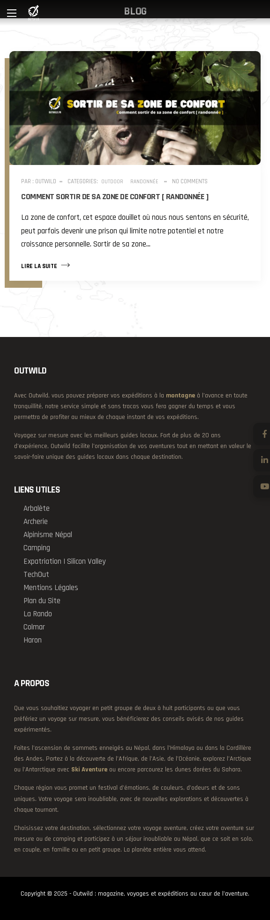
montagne (180, 395)
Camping (36, 548)
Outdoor (112, 182)
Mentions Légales (50, 588)
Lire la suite (45, 265)
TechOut (36, 574)
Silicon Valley (86, 561)
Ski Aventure (89, 769)
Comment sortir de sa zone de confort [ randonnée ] (115, 196)
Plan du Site (41, 601)
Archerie (35, 521)
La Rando (37, 614)
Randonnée (144, 182)
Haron (32, 640)
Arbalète (36, 508)
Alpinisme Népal (47, 535)
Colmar (34, 627)
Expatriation (42, 561)
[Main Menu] (11, 13)
